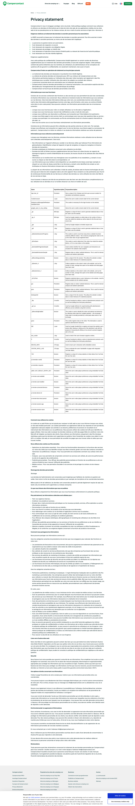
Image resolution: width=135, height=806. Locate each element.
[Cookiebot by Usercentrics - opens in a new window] (11, 802)
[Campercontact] (13, 3)
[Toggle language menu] (121, 4)
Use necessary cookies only (120, 787)
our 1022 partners (34, 783)
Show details (27, 802)
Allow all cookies (120, 781)
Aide (114, 4)
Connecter (128, 3)
